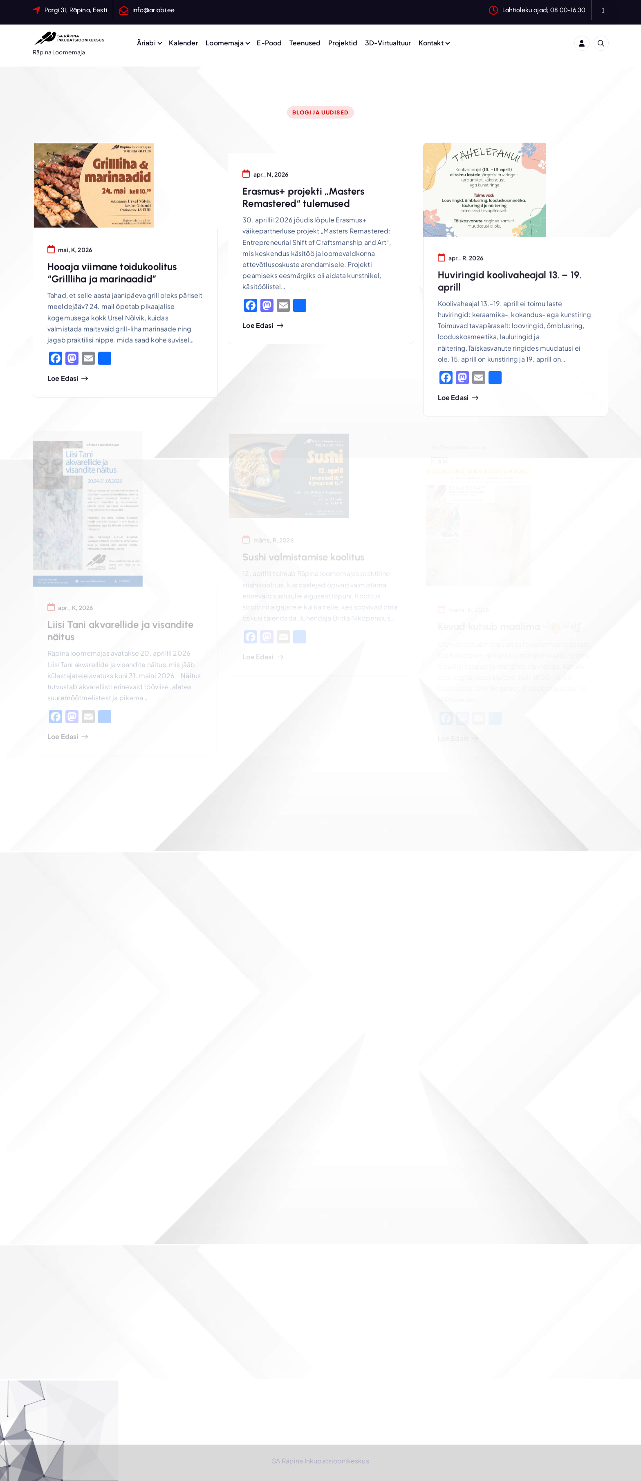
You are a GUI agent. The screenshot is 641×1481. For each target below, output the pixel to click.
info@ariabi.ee (153, 10)
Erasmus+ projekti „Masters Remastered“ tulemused (303, 199)
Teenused (304, 42)
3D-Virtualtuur (388, 42)
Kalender (183, 42)
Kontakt (431, 42)
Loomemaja (224, 42)
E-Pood (269, 42)
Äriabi (146, 42)
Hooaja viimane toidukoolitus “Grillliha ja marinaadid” (112, 274)
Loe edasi (62, 380)
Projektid (342, 42)
